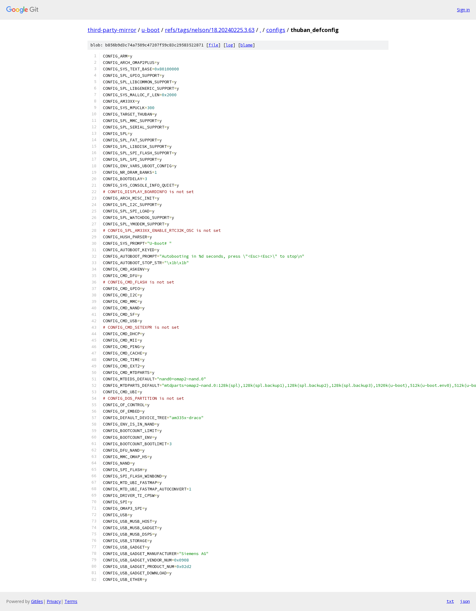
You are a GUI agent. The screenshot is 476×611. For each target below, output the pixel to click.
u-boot (151, 30)
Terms (70, 601)
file (213, 45)
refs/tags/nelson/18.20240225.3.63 (210, 30)
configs (275, 30)
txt (450, 601)
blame (246, 45)
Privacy (54, 601)
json (465, 601)
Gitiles (37, 601)
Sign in (463, 10)
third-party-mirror (112, 30)
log (229, 45)
